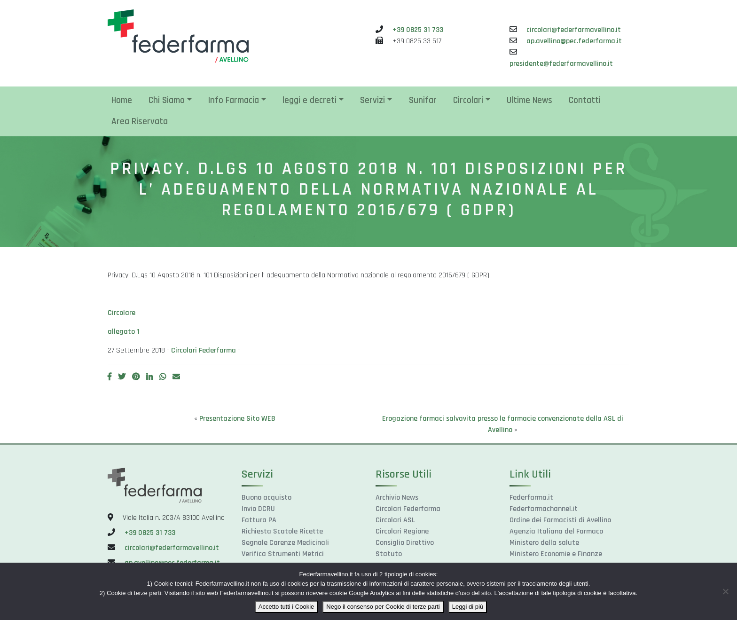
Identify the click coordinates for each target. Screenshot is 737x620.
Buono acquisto (266, 497)
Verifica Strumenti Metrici (283, 554)
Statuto (389, 554)
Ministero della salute (544, 543)
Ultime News (529, 100)
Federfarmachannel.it (544, 509)
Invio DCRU (258, 509)
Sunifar (423, 100)
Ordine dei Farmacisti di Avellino (560, 520)
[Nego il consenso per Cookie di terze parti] (725, 591)
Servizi (372, 100)
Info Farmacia (233, 100)
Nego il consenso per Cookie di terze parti (382, 606)
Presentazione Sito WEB (237, 419)
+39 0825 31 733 (417, 30)
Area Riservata (139, 121)
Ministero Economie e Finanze (556, 554)
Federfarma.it (531, 497)
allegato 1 (124, 332)
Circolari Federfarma (203, 350)
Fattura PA (259, 520)
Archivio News (397, 497)
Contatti (585, 100)
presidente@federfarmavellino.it (561, 64)
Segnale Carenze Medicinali (285, 543)
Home (121, 100)
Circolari (468, 100)
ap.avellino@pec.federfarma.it (574, 41)
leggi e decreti (309, 100)
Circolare (121, 313)
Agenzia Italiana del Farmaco (556, 531)
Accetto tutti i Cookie (286, 606)
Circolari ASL (395, 520)
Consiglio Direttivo (405, 543)
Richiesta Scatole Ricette (282, 531)
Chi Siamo (167, 100)
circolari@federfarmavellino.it (573, 30)
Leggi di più (468, 606)
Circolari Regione (402, 531)
